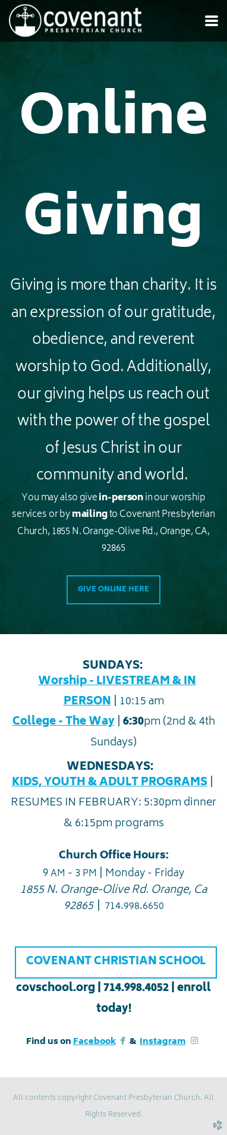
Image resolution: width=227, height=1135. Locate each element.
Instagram (162, 1041)
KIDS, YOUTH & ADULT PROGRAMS (109, 782)
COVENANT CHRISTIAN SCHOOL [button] (116, 961)
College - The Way (63, 722)
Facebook (94, 1041)
